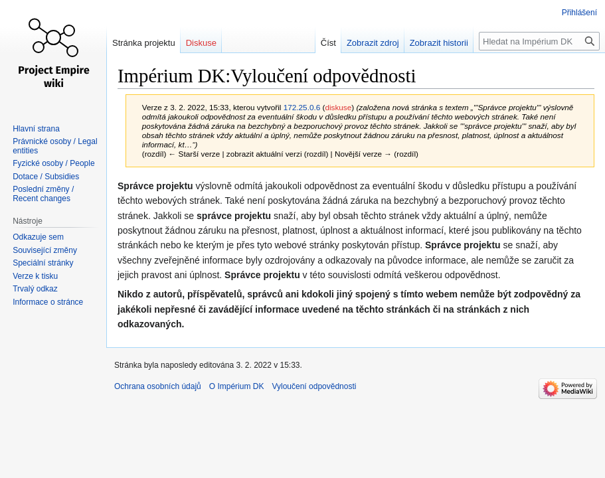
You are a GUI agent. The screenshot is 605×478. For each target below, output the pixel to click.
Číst (328, 43)
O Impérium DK (236, 386)
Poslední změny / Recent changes (43, 194)
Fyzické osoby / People (53, 163)
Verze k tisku (35, 276)
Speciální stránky (43, 263)
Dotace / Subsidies (46, 176)
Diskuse (201, 43)
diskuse (338, 107)
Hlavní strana (36, 128)
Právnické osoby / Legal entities (55, 146)
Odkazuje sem (38, 237)
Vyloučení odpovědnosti (314, 386)
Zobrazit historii (439, 43)
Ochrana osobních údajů (157, 386)
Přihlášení (579, 12)
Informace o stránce (48, 302)
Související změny (45, 250)
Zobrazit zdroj (373, 43)
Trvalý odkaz (35, 288)
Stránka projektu (143, 43)
